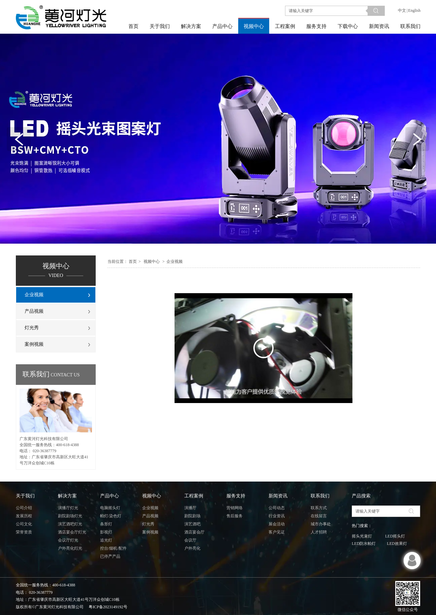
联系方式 (319, 507)
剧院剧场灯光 (70, 516)
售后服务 (234, 516)
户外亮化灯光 (70, 548)
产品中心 (109, 495)
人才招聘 (319, 532)
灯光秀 (148, 524)
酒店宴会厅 (194, 532)
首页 (133, 261)
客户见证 (277, 532)
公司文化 (24, 524)
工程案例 (193, 495)
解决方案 (67, 495)
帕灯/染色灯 (110, 516)
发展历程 (24, 516)
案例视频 (150, 532)
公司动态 (277, 507)
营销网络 (234, 507)
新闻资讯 (278, 495)
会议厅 (190, 540)
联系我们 (320, 495)
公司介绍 (24, 507)
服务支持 (235, 495)
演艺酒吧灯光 (70, 524)
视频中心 (152, 261)
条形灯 (106, 524)
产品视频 (150, 516)
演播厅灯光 (68, 507)
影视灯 (106, 532)
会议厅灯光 (68, 540)
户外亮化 (192, 548)
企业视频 (174, 261)
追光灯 (106, 540)
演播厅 (190, 507)
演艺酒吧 (192, 524)
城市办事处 (321, 524)
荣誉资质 (24, 532)
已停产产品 (110, 556)
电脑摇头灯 (110, 507)
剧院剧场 (192, 516)
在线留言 (319, 516)
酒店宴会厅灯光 (72, 532)
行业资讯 (277, 516)
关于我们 (25, 495)
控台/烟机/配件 (113, 548)
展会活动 (277, 524)
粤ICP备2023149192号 (108, 607)
